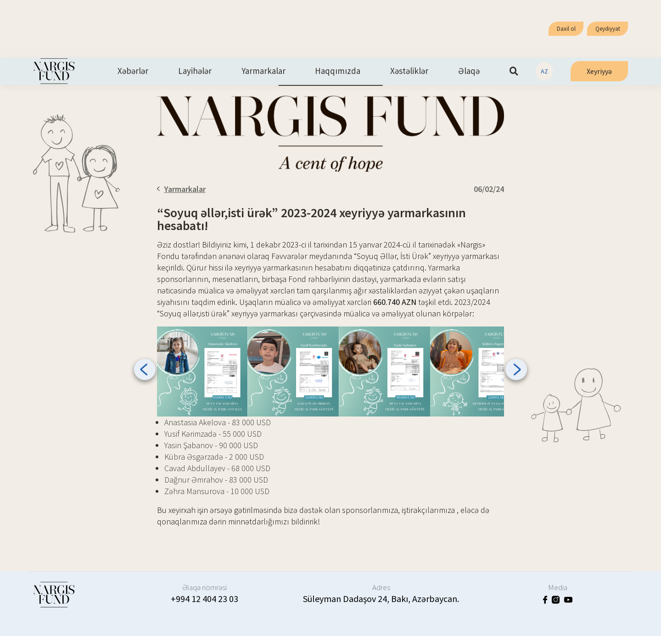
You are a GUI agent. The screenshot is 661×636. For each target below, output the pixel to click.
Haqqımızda (337, 71)
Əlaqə (469, 71)
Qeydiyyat (607, 29)
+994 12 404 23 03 (204, 598)
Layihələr (195, 71)
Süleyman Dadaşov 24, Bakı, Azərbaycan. (381, 598)
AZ (544, 71)
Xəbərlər (133, 71)
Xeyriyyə (599, 71)
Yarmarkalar (263, 71)
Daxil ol (566, 29)
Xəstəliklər (409, 71)
